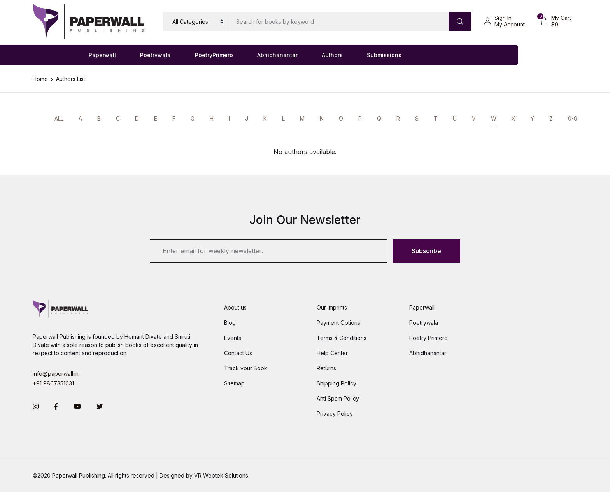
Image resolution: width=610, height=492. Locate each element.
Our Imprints (332, 307)
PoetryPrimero (214, 55)
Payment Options (338, 322)
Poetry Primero (428, 337)
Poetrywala (155, 55)
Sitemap (234, 383)
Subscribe (426, 251)
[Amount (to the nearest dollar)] (339, 21)
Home (40, 78)
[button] (504, 21)
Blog (230, 322)
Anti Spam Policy (338, 398)
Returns (326, 368)
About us (235, 307)
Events (232, 337)
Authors (332, 55)
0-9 (572, 118)
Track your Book (245, 368)
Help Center (332, 353)
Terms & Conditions (341, 337)
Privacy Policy (335, 413)
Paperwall (102, 55)
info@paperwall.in (56, 373)
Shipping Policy (336, 383)
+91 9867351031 (53, 383)
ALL (58, 118)
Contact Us (238, 353)
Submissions (384, 55)
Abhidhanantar (277, 55)
